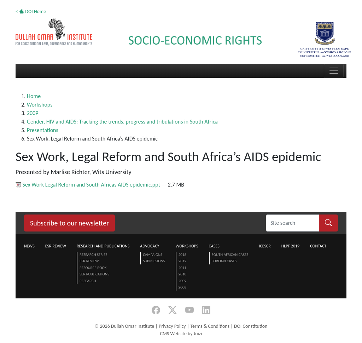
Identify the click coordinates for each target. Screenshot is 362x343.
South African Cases (230, 254)
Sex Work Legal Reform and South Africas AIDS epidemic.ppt (88, 184)
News (29, 246)
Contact (318, 246)
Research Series (93, 254)
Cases (214, 246)
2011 (182, 267)
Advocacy (149, 246)
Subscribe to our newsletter (69, 223)
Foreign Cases (224, 261)
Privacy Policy (172, 326)
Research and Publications (103, 246)
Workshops (39, 104)
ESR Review (55, 246)
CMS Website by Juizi (181, 334)
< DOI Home (31, 11)
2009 (32, 113)
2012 (182, 261)
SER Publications (94, 274)
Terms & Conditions (209, 326)
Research (88, 281)
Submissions (154, 261)
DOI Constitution (250, 326)
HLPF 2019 (290, 246)
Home (34, 96)
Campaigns (152, 254)
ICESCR (265, 246)
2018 (182, 254)
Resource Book (93, 267)
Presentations (42, 130)
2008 (182, 287)
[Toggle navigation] (334, 71)
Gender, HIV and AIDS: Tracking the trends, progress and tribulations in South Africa (122, 121)
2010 (182, 274)
